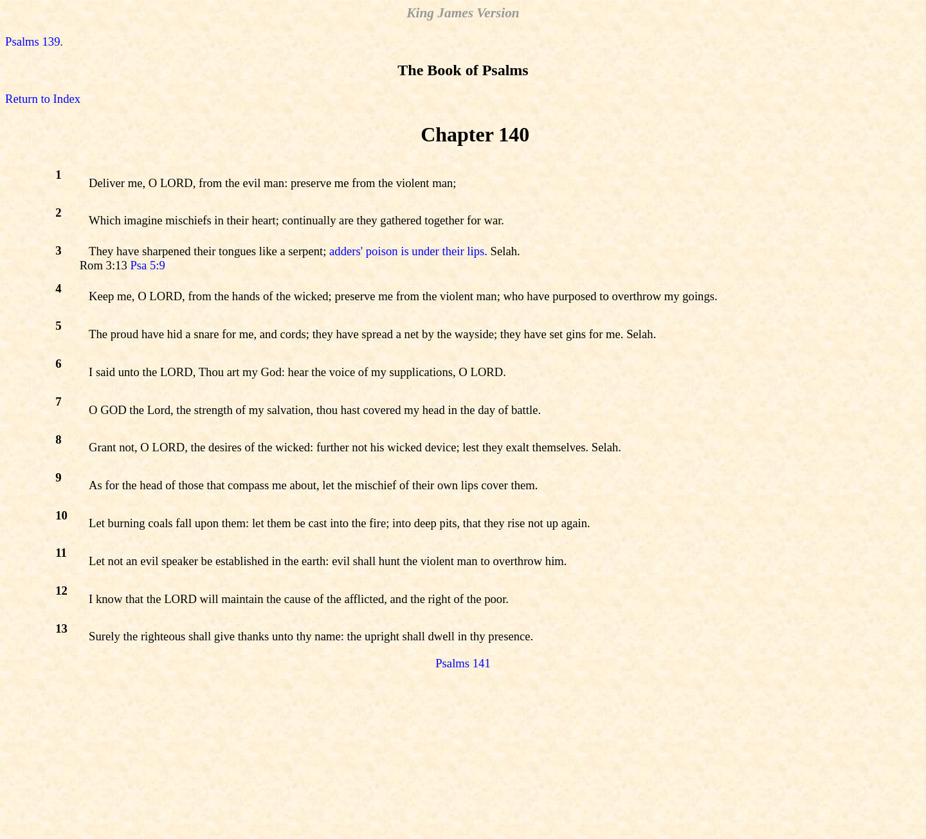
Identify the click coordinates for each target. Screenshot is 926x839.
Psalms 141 (463, 663)
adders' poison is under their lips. (408, 251)
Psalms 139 (32, 41)
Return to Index (42, 98)
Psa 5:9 (147, 265)
